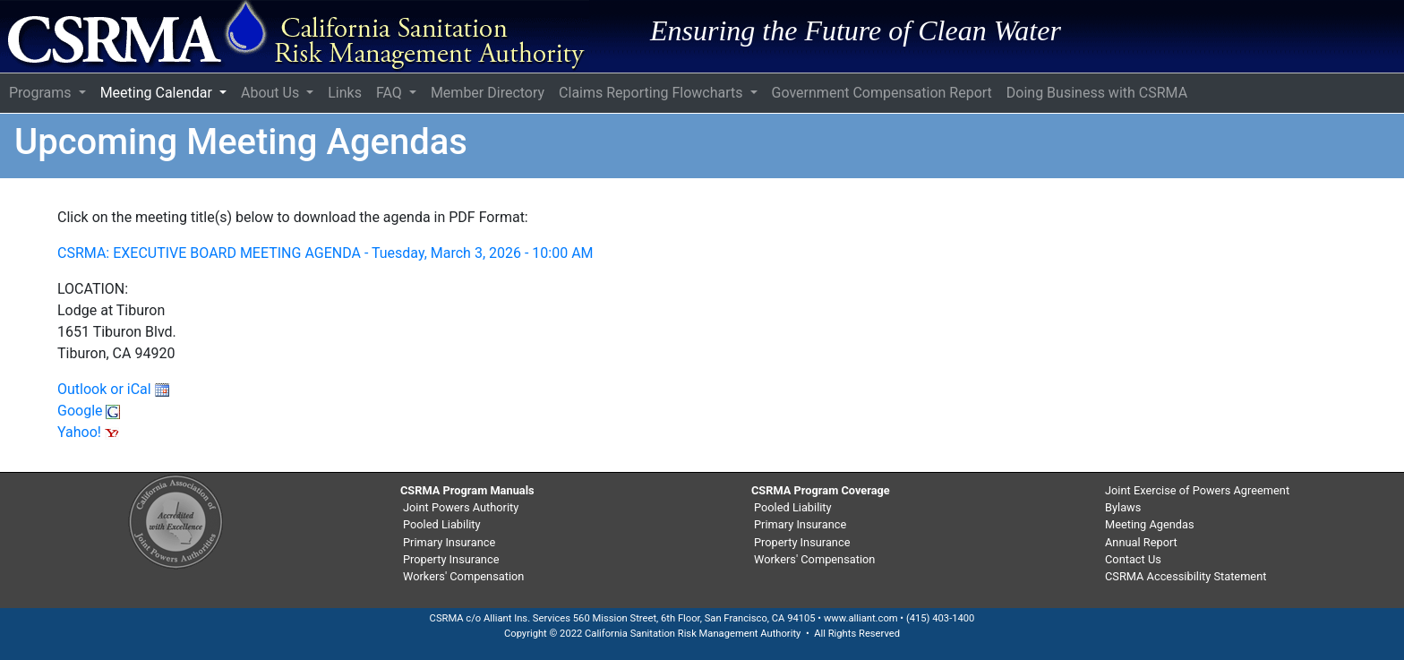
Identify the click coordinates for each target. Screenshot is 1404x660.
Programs (42, 92)
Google (88, 410)
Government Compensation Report (882, 92)
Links (345, 92)
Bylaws (1123, 507)
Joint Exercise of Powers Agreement (1197, 490)
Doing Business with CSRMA (1096, 92)
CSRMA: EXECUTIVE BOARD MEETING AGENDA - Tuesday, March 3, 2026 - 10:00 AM (325, 252)
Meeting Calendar (158, 92)
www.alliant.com (861, 618)
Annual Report (1141, 542)
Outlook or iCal (113, 389)
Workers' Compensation (463, 576)
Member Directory (487, 92)
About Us (272, 92)
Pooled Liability (442, 524)
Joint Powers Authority (460, 507)
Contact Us (1133, 559)
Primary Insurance (449, 542)
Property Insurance (451, 559)
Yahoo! (88, 432)
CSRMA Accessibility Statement (1185, 576)
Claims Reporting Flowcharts (652, 92)
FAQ (391, 92)
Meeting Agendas (1149, 524)
